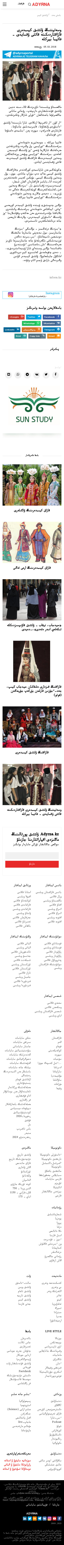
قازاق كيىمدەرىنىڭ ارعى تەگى (32, 568)
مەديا (58, 1317)
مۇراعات (57, 1085)
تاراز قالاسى (25, 973)
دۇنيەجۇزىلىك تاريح (20, 1159)
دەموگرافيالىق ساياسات (18, 1059)
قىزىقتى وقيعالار (53, 1368)
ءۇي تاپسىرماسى (53, 1347)
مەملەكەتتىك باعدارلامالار (18, 1105)
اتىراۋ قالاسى (54, 914)
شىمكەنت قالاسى (22, 961)
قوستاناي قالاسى (52, 944)
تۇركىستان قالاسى (21, 969)
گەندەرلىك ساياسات (20, 1055)
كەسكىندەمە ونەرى (51, 1283)
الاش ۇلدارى (24, 1168)
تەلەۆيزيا (56, 1304)
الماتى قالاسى (24, 944)
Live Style (53, 1332)
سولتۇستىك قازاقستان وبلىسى (50, 966)
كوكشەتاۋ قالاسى (22, 901)
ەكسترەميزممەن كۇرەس (49, 1410)
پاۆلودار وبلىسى (53, 956)
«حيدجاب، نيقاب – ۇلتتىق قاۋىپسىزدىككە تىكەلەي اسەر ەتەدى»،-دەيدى (34, 628)
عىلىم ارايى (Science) (19, 1410)
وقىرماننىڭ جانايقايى (50, 1351)
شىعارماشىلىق (54, 1215)
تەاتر (58, 1296)
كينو (59, 1300)
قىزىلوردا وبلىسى (22, 986)
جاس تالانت (24, 1343)
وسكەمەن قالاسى (53, 1008)
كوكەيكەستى (54, 1051)
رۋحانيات (56, 1208)
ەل (29, 1125)
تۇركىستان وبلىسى (21, 965)
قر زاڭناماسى (24, 1384)
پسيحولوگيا (25, 1402)
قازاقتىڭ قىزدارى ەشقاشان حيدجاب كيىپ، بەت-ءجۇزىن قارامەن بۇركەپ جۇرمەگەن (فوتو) (33, 691)
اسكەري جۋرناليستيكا (50, 1372)
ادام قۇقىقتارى (23, 1096)
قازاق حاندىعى (23, 1164)
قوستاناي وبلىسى (52, 948)
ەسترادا (57, 1313)
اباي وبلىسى (55, 1016)
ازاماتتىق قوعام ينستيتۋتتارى (23, 1081)
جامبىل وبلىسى (23, 977)
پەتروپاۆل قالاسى (52, 961)
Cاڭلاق (57, 1406)
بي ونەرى (56, 1288)
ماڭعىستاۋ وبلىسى (52, 901)
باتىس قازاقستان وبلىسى (48, 893)
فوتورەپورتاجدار (53, 1376)
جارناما (56, 1505)
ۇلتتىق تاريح (24, 1155)
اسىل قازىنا (55, 1236)
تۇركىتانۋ (26, 1172)
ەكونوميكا (56, 1148)
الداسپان (26, 1180)
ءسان (58, 1364)
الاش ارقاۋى (55, 1261)
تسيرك (58, 1309)
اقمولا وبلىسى (24, 897)
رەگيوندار (56, 1439)
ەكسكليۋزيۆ (55, 1435)
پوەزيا (58, 1219)
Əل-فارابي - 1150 (20, 1193)
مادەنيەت (56, 1277)
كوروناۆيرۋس (54, 1469)
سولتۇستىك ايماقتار (50, 937)
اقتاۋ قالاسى (55, 905)
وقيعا (58, 1089)
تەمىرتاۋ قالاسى (23, 922)
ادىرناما (57, 1068)
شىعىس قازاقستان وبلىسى (48, 1012)
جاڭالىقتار (56, 1032)
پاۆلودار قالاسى (53, 952)
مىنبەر (28, 1133)
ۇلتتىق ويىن (24, 1288)
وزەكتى (57, 1395)
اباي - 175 (24, 1197)
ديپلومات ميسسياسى (20, 1109)
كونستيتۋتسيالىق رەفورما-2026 (22, 1114)
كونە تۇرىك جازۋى (21, 1185)
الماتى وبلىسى (23, 948)
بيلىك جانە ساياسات (20, 1068)
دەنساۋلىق (56, 1402)
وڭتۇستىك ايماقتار (20, 937)
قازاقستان (56, 1038)
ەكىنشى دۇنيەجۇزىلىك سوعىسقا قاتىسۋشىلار (19, 1378)
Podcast (56, 1422)
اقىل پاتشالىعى (23, 1418)
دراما (59, 1227)
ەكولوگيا (56, 1443)
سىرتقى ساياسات (22, 1043)
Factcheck (25, 1372)
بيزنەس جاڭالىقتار (51, 1192)
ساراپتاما (57, 1072)
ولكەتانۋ (26, 1176)
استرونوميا (25, 1406)
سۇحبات (57, 1059)
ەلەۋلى (27, 1032)
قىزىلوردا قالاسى (22, 982)
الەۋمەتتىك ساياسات (20, 1064)
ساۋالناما (57, 1080)
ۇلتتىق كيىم (42, 15)
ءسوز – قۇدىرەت (52, 1240)
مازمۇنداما (26, 1431)
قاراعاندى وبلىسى (22, 909)
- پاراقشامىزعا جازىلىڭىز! (38, 294)
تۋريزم (58, 1184)
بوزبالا (58, 1339)
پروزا (59, 1223)
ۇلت (28, 1277)
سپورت (58, 1055)
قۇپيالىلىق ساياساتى (36, 1505)
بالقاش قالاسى (23, 926)
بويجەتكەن (55, 1343)
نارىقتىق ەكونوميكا (51, 1159)
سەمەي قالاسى (54, 1003)
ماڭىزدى (26, 1148)
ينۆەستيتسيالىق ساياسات (18, 1051)
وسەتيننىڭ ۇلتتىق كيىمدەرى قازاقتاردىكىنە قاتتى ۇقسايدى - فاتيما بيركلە (34, 812)
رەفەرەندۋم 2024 (21, 1138)
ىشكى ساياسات (23, 1038)
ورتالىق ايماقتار (22, 886)
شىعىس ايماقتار (52, 996)
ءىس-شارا (56, 1418)
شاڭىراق (57, 1360)
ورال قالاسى (55, 897)
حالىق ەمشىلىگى (53, 1465)
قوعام (58, 1047)
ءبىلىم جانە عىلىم (21, 1395)
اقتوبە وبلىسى (54, 918)
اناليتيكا (57, 1188)
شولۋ (59, 1427)
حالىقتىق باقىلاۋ (53, 1171)
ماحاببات (57, 1355)
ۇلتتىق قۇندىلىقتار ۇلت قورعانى (18, 1365)
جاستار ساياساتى (22, 1047)
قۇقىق (28, 1121)
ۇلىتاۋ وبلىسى (24, 914)
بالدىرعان (26, 1339)
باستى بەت (56, 15)
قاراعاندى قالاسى (22, 905)
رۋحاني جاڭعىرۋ (53, 1257)
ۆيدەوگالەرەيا (23, 1360)
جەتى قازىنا (24, 1304)
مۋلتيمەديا (56, 1076)
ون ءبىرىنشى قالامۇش (50, 1244)
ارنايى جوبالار (24, 1355)
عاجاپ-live (24, 1422)
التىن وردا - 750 (22, 1189)
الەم (59, 1043)
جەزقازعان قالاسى (22, 918)
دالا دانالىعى (55, 1231)
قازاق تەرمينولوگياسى (50, 1414)
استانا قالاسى (24, 893)
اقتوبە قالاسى (54, 922)
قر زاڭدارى (25, 1100)
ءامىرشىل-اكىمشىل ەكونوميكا (51, 1165)
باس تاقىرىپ (24, 1129)
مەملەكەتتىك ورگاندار (19, 1088)
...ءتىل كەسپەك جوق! (49, 1064)
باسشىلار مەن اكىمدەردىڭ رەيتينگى (17, 1074)
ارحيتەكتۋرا (55, 1321)
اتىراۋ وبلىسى (54, 909)
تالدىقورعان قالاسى (21, 952)
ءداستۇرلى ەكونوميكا (50, 1155)
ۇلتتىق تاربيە (24, 1296)
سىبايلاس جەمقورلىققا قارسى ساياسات (50, 1177)
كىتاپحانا (56, 1248)
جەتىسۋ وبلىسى (23, 956)
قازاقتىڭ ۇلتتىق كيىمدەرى (32, 753)
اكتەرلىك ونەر (54, 1292)
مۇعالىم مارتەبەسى (21, 1427)
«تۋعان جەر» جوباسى (19, 1351)
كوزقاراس (56, 1431)
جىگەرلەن (26, 1414)
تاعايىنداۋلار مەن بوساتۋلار (17, 1092)
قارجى (58, 1196)
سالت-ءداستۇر (23, 1283)
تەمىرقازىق (25, 1347)
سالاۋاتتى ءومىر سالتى (50, 1461)
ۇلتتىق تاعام (24, 1292)
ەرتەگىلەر (56, 1252)
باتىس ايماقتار (53, 886)
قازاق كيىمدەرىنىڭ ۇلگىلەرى (32, 511)
